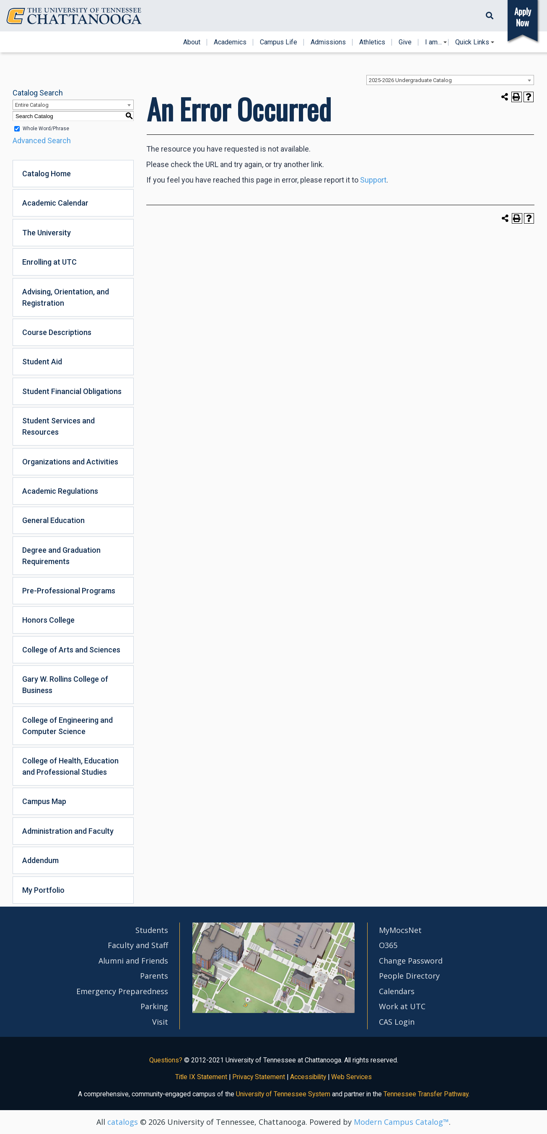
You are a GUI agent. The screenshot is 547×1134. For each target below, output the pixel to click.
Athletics (372, 42)
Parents (154, 976)
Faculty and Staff (138, 945)
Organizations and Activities (70, 461)
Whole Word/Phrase (46, 128)
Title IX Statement (201, 1077)
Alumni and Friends (133, 961)
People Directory (409, 976)
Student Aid (42, 361)
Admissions (328, 42)
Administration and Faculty (68, 831)
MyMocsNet (400, 930)
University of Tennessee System (283, 1094)
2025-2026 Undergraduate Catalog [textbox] (410, 80)
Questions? (165, 1060)
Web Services (351, 1077)
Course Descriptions (56, 332)
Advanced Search (42, 140)
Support (373, 179)
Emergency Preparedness (122, 991)
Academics (230, 42)
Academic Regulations (60, 491)
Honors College (48, 620)
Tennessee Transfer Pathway (426, 1094)
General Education (53, 520)
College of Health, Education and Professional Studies (70, 766)
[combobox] (450, 80)
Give (405, 42)
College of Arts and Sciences (71, 649)
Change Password (411, 961)
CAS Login (397, 1022)
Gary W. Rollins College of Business (65, 685)
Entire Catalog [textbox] (32, 105)
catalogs (122, 1122)
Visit (160, 1022)
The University (46, 232)
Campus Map (44, 801)
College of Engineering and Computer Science (67, 726)
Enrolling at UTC (49, 262)
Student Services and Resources (58, 426)
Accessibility (308, 1077)
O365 (388, 945)
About (191, 42)
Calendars (397, 991)
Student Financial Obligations (72, 391)
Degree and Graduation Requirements (61, 556)
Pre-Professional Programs (68, 590)
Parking (154, 1006)
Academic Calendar (55, 202)
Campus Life (278, 42)
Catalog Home (46, 173)
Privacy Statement (258, 1077)
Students (151, 930)
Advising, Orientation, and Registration (65, 297)
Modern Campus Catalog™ (401, 1122)
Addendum (40, 860)
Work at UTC (402, 1006)
